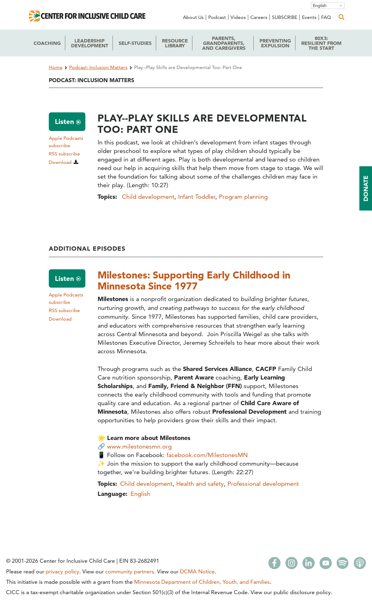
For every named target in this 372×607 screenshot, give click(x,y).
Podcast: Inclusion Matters (98, 67)
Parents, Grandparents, (223, 43)
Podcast (217, 17)
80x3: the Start (321, 43)
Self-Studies (135, 43)
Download (60, 162)
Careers (258, 17)
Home (56, 67)
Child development (148, 196)
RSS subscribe (64, 154)
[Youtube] (326, 565)
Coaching (47, 43)
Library (175, 43)
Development (89, 43)
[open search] (341, 17)
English (320, 5)
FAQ (326, 17)
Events (309, 17)
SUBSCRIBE (284, 17)
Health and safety (200, 483)
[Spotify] (343, 565)
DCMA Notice (197, 571)
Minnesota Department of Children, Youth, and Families (202, 581)
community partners (129, 571)
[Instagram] (291, 565)
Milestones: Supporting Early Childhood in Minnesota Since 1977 (194, 280)
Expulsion (275, 43)
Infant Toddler (196, 196)
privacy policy (62, 571)
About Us (193, 17)
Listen (64, 121)
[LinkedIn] (308, 565)
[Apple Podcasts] (360, 565)
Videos (238, 17)
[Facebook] (274, 565)
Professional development (263, 483)
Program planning (243, 196)
